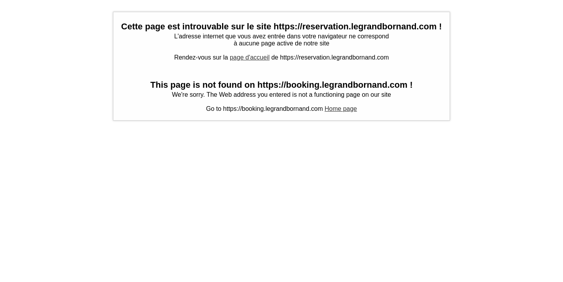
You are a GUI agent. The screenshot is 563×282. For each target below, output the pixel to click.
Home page (341, 108)
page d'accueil (250, 57)
